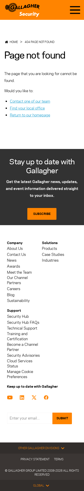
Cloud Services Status (19, 364)
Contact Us (16, 254)
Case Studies (53, 254)
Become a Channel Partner (22, 347)
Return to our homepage (30, 115)
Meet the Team (19, 272)
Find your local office (27, 108)
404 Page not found (39, 42)
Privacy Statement (35, 459)
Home (14, 42)
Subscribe (42, 214)
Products (49, 248)
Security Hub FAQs (23, 322)
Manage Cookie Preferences (20, 374)
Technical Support (22, 328)
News (11, 260)
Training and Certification (17, 336)
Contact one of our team (30, 101)
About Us (15, 248)
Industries (50, 260)
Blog (11, 294)
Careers (13, 288)
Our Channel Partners (17, 280)
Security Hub (18, 316)
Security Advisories (23, 355)
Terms (59, 459)
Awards (13, 266)
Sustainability (18, 300)
